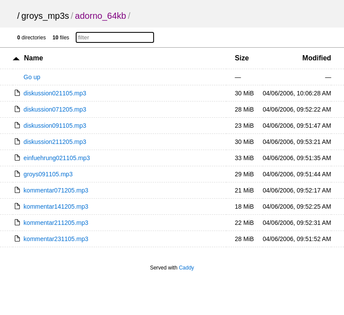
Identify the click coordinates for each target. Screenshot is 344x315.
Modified (316, 58)
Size (242, 58)
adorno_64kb (100, 16)
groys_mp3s (45, 16)
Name (33, 58)
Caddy (186, 268)
